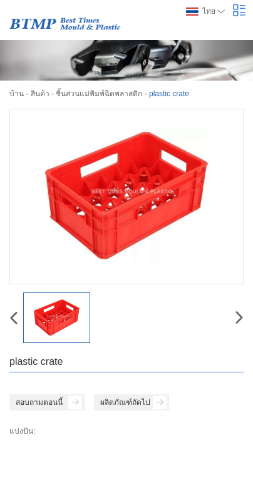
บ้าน (16, 93)
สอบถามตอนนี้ (49, 402)
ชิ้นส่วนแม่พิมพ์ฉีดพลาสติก (99, 93)
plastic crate (169, 93)
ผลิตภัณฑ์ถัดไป (133, 402)
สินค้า (40, 93)
